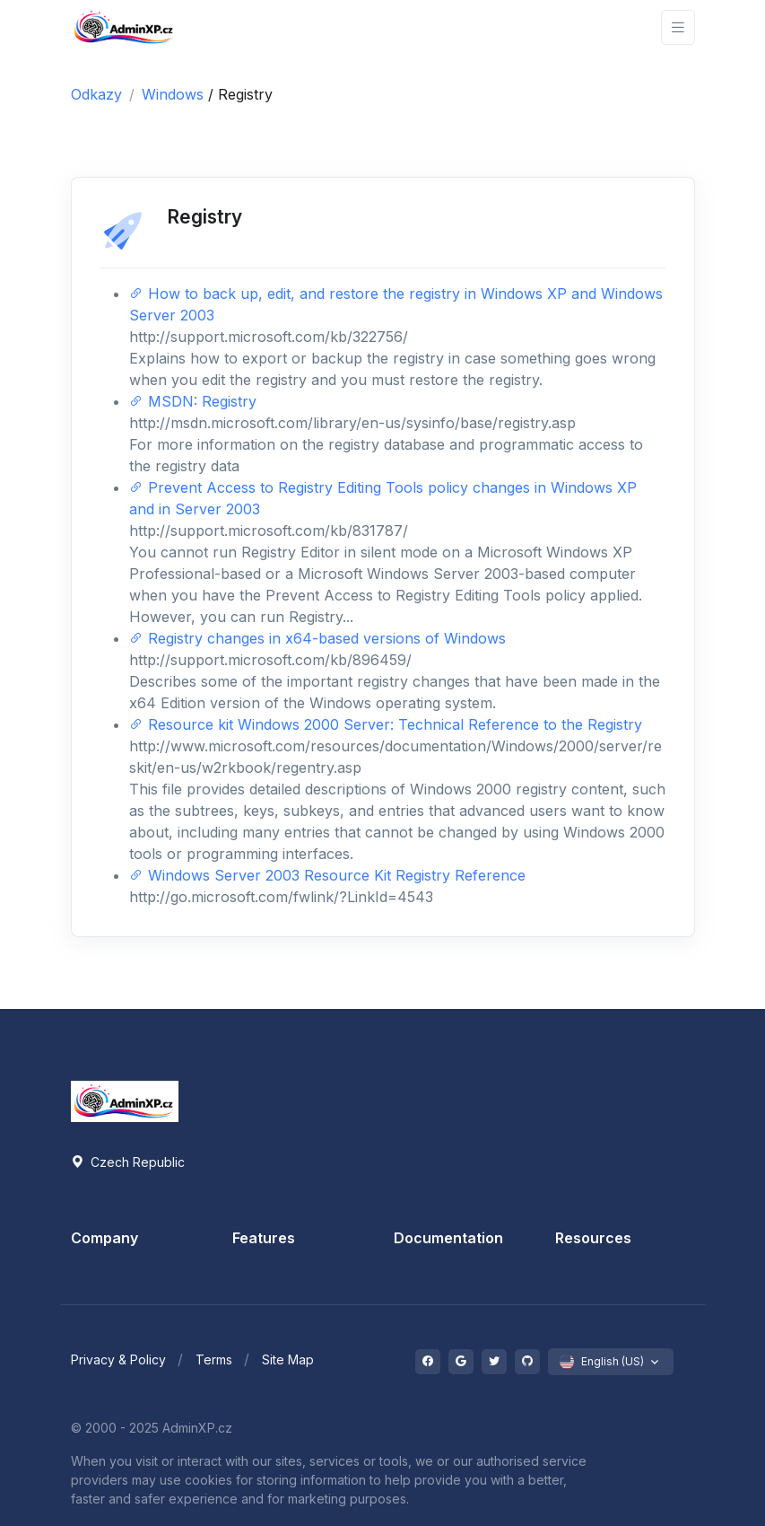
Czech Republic (128, 1162)
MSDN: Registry (192, 401)
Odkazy (96, 94)
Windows (175, 94)
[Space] (124, 1100)
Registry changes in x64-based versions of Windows (317, 638)
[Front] (124, 27)
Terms (214, 1359)
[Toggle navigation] (678, 27)
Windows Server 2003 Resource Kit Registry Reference (327, 875)
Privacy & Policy (118, 1359)
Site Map (288, 1359)
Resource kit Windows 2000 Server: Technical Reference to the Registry (385, 724)
